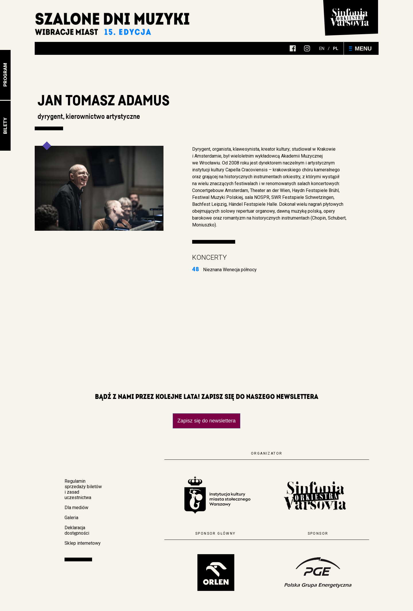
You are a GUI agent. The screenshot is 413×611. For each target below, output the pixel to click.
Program (5, 75)
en (321, 48)
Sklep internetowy (83, 543)
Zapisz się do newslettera (206, 421)
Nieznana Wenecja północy (224, 269)
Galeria (71, 517)
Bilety (5, 125)
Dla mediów (76, 507)
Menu (360, 48)
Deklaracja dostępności (77, 530)
